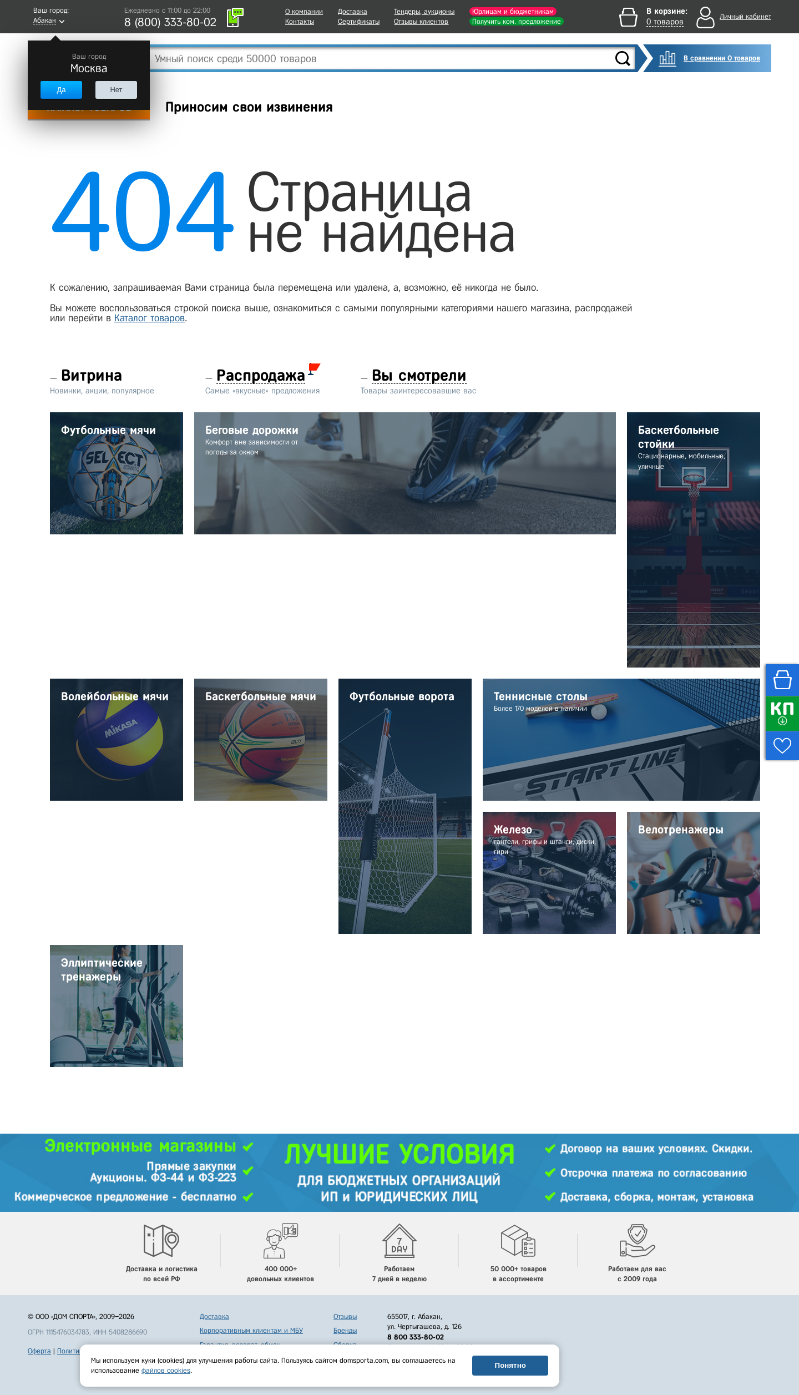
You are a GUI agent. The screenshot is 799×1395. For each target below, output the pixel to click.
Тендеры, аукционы (424, 11)
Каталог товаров (149, 318)
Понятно (510, 1365)
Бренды (345, 1330)
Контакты (299, 21)
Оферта (39, 1350)
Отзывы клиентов (421, 21)
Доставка (352, 11)
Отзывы (345, 1316)
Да (61, 89)
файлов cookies (165, 1370)
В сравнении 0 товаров (722, 58)
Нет (116, 89)
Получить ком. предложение (516, 21)
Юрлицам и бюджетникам (513, 11)
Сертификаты (359, 21)
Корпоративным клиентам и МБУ (251, 1330)
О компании (304, 11)
